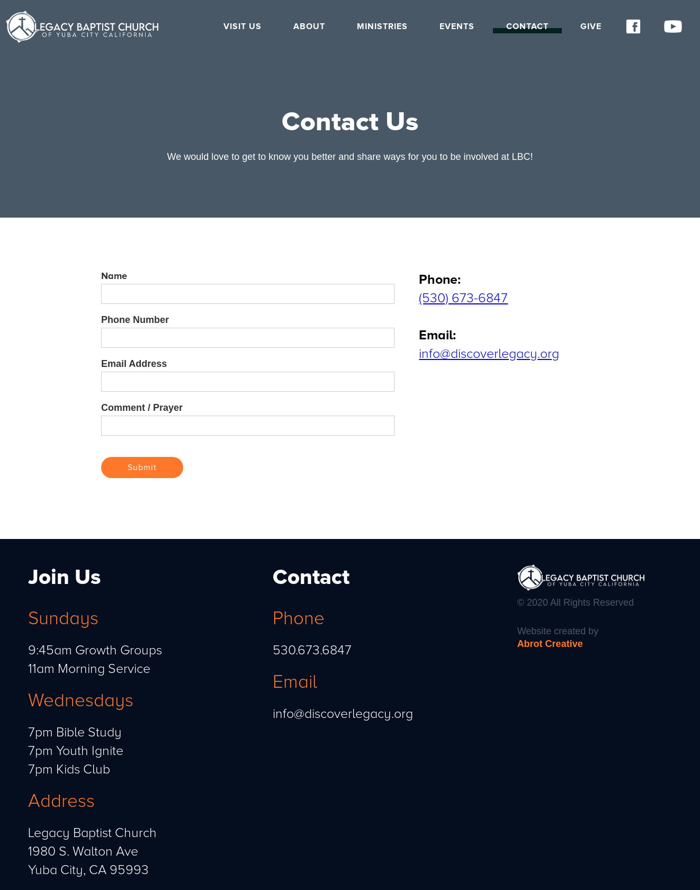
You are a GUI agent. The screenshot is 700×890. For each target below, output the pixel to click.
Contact (527, 26)
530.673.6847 (312, 650)
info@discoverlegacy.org (489, 354)
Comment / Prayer (142, 407)
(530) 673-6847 (463, 298)
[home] (85, 27)
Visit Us (242, 26)
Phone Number (135, 319)
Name (114, 276)
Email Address (134, 363)
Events (456, 26)
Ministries (382, 26)
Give (591, 26)
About (309, 26)
